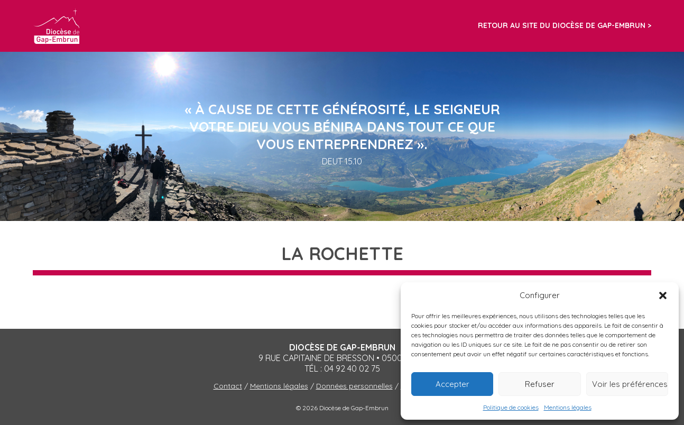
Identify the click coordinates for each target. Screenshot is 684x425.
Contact (228, 386)
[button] (663, 295)
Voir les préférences (630, 384)
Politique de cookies (511, 407)
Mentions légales (567, 407)
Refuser (539, 384)
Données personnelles (354, 386)
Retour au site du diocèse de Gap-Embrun (561, 25)
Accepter (452, 384)
